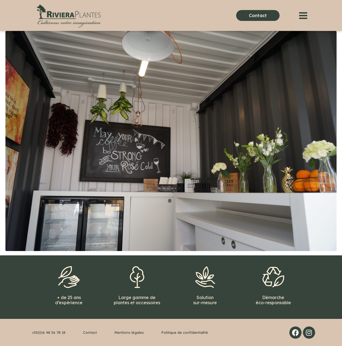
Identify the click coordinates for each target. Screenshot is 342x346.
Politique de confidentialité (185, 332)
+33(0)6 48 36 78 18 (48, 332)
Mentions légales (129, 332)
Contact (90, 332)
